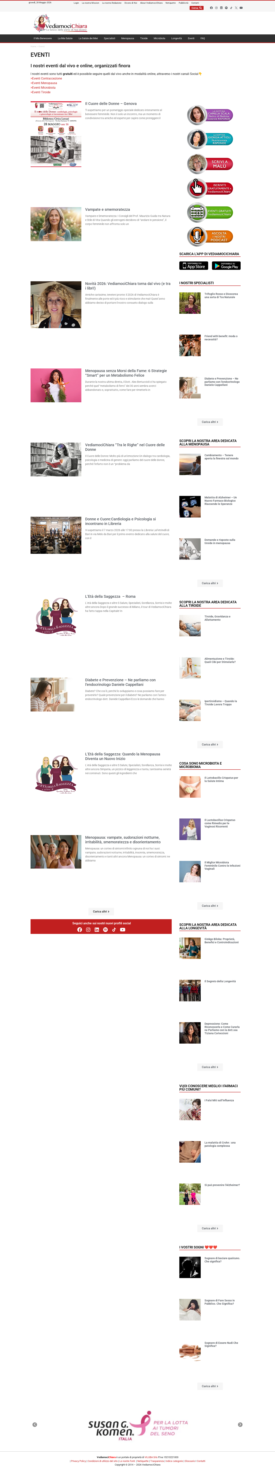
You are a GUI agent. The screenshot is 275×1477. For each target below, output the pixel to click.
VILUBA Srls (151, 1457)
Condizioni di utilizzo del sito (103, 1461)
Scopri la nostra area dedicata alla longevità (208, 926)
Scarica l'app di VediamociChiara (209, 254)
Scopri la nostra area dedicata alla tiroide (208, 604)
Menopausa (127, 38)
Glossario (190, 1461)
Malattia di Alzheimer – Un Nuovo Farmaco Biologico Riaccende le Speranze (221, 500)
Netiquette (143, 1461)
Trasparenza (157, 1461)
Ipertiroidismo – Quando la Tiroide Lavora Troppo (221, 703)
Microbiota (159, 38)
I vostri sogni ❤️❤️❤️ (198, 1247)
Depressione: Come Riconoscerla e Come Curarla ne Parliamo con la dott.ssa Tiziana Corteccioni (222, 1028)
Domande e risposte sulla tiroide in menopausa (220, 541)
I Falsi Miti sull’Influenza (219, 1100)
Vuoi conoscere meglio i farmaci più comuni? (208, 1087)
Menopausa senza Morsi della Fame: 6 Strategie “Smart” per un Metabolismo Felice (126, 373)
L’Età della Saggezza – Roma (110, 596)
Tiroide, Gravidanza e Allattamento (218, 618)
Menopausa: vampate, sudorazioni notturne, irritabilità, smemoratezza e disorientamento (123, 839)
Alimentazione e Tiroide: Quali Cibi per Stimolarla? (220, 660)
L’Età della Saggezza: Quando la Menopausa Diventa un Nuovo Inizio (122, 756)
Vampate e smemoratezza (107, 209)
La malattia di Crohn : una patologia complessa (220, 1144)
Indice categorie (174, 1461)
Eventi (191, 38)
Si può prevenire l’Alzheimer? (222, 1185)
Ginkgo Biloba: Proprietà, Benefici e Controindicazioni (222, 941)
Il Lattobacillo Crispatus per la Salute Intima (221, 779)
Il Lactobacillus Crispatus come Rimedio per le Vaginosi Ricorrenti (220, 823)
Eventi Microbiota (44, 87)
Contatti (201, 1461)
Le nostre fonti (127, 1461)
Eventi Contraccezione (47, 78)
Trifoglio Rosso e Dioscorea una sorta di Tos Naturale (221, 295)
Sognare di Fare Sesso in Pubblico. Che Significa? (220, 1302)
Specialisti (109, 38)
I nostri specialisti (196, 283)
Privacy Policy (78, 1461)
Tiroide (144, 38)
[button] (101, 911)
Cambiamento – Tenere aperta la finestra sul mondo (222, 457)
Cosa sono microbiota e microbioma (200, 765)
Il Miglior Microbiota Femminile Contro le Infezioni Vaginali (222, 865)
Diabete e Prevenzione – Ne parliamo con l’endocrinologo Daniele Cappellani (120, 682)
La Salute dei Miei (88, 38)
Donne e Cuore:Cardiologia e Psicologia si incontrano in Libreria (120, 521)
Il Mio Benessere (43, 38)
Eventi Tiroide (41, 92)
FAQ (203, 38)
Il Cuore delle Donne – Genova (111, 103)
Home (33, 46)
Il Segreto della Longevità (220, 981)
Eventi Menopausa (44, 83)
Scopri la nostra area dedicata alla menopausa (208, 442)
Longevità (176, 38)
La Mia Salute (65, 38)
